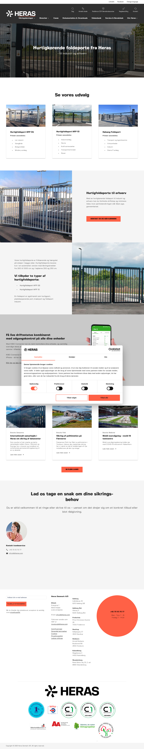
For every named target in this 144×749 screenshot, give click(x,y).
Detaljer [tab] (72, 357)
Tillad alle (104, 398)
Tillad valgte (71, 398)
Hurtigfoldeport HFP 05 (30, 285)
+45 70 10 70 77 (15, 550)
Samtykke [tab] (38, 357)
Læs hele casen (16, 455)
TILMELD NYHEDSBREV (16, 604)
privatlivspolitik (15, 612)
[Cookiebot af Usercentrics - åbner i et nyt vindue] (110, 349)
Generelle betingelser (59, 631)
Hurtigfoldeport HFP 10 (30, 289)
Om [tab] (105, 357)
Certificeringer (56, 629)
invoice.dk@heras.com (59, 624)
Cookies (54, 634)
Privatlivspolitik (57, 636)
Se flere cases (72, 469)
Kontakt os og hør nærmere (103, 219)
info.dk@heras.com (16, 553)
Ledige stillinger (57, 638)
